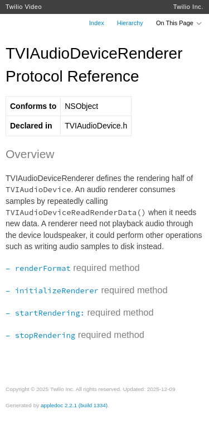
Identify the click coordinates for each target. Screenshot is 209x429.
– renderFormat (38, 268)
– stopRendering (40, 335)
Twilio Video (24, 6)
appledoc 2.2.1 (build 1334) (74, 405)
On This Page (179, 23)
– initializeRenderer (52, 290)
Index (96, 23)
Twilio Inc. (188, 6)
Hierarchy (130, 23)
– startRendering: (45, 313)
